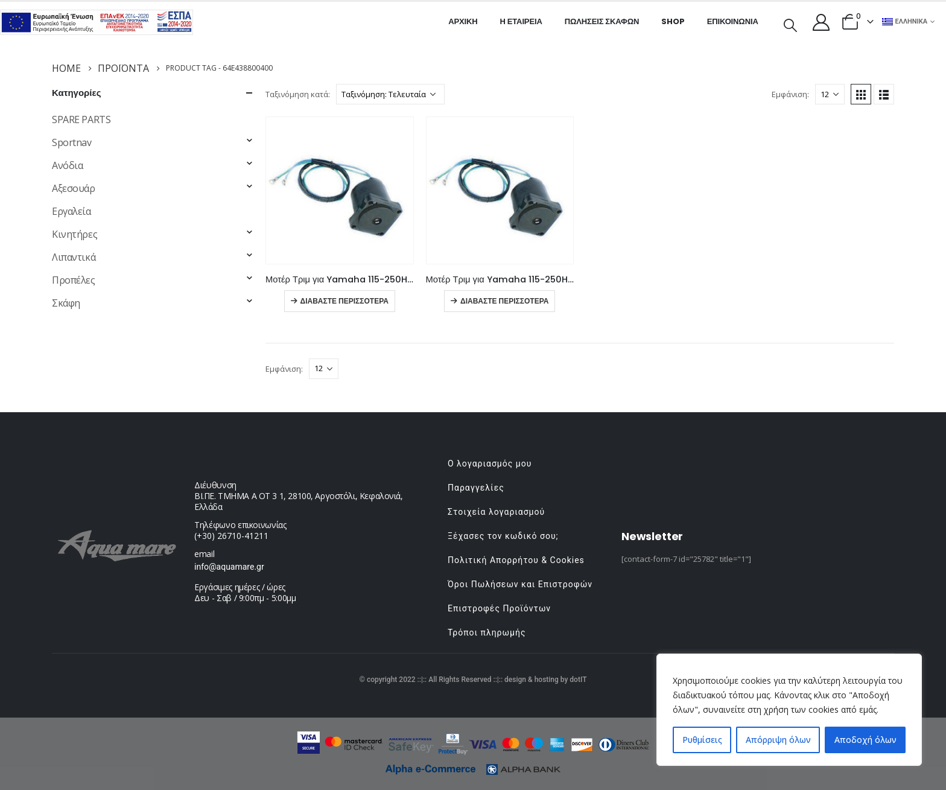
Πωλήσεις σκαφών (602, 21)
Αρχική (462, 21)
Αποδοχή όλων (865, 739)
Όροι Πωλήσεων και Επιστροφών (520, 584)
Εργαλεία (71, 211)
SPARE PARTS (81, 119)
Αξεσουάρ (73, 188)
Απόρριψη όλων (778, 739)
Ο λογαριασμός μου (490, 463)
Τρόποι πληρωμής (486, 632)
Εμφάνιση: (790, 94)
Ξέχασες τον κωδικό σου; (503, 536)
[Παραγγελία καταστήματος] (390, 94)
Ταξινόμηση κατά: (297, 94)
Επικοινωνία (732, 21)
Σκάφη (66, 303)
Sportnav (72, 142)
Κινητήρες (74, 234)
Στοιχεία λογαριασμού (496, 512)
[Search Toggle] (790, 24)
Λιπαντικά (73, 257)
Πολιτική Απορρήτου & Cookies (516, 560)
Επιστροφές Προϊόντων (499, 608)
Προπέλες (73, 280)
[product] (339, 190)
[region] (789, 710)
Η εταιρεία (521, 21)
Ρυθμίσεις (702, 739)
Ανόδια (67, 165)
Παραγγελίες (476, 487)
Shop (672, 21)
